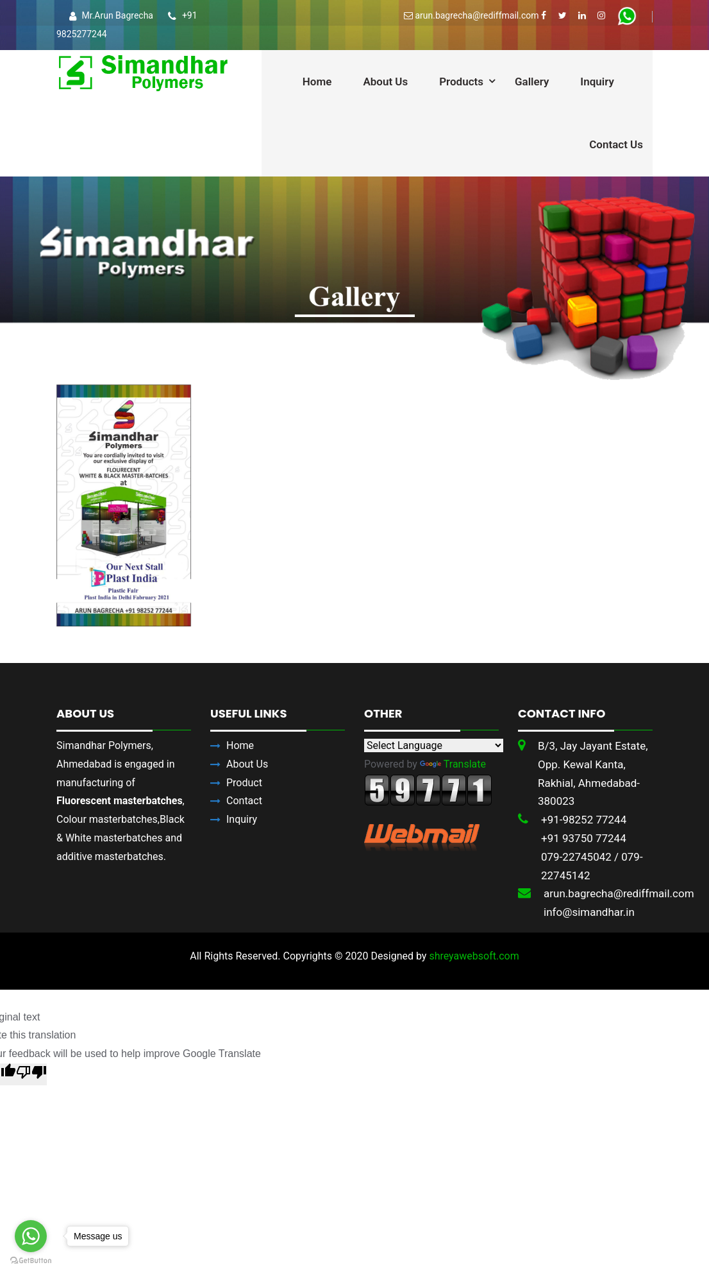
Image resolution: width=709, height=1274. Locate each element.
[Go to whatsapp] (31, 1236)
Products (461, 81)
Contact (244, 801)
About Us (385, 81)
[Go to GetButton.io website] (30, 1261)
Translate (453, 764)
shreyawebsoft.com (474, 956)
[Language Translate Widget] (433, 745)
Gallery (532, 81)
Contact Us (616, 144)
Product (244, 783)
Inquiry (597, 81)
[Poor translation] (31, 1074)
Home (317, 81)
